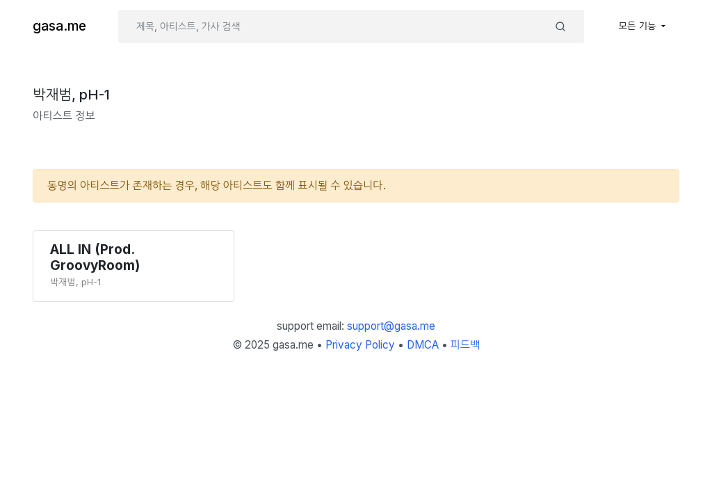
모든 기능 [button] (639, 25)
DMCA (423, 344)
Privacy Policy (360, 344)
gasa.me (59, 26)
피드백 (465, 344)
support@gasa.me (391, 326)
